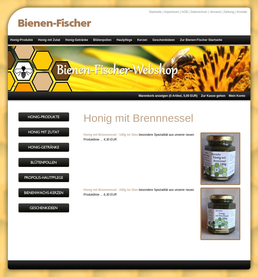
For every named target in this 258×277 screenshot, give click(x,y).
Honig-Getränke (76, 40)
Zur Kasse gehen (213, 96)
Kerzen (142, 40)
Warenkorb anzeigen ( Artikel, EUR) (168, 96)
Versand (215, 12)
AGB (184, 12)
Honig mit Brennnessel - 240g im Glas (111, 190)
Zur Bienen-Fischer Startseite (201, 40)
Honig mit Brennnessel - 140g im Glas (111, 134)
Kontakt (242, 12)
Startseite (155, 12)
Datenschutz (198, 12)
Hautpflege (124, 40)
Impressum (171, 12)
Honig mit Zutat (49, 40)
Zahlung (228, 12)
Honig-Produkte (21, 40)
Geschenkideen (163, 40)
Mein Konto (237, 96)
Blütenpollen (102, 40)
